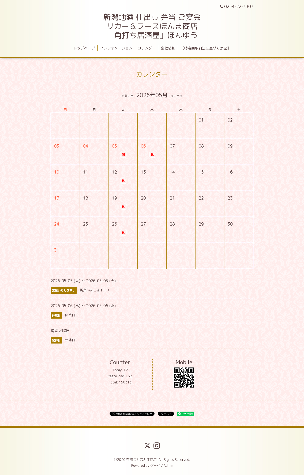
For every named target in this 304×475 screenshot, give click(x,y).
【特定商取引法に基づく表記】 (205, 48)
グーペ (155, 465)
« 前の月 (127, 96)
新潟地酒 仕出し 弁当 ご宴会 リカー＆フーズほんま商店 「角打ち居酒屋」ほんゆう (152, 26)
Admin (168, 465)
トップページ (84, 48)
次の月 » (176, 96)
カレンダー (147, 48)
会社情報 (168, 48)
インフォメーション (116, 48)
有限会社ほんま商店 (141, 459)
